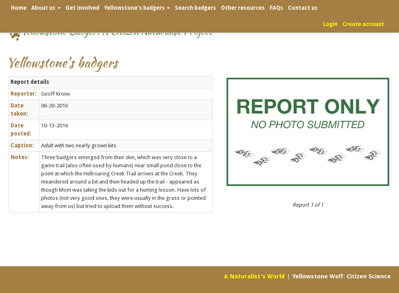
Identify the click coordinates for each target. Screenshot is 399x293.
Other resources (243, 8)
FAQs (276, 8)
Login (330, 24)
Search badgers (195, 8)
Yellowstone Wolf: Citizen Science (341, 276)
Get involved (82, 8)
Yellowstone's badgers (137, 8)
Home (18, 8)
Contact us (303, 8)
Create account (363, 24)
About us (46, 8)
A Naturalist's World (254, 276)
